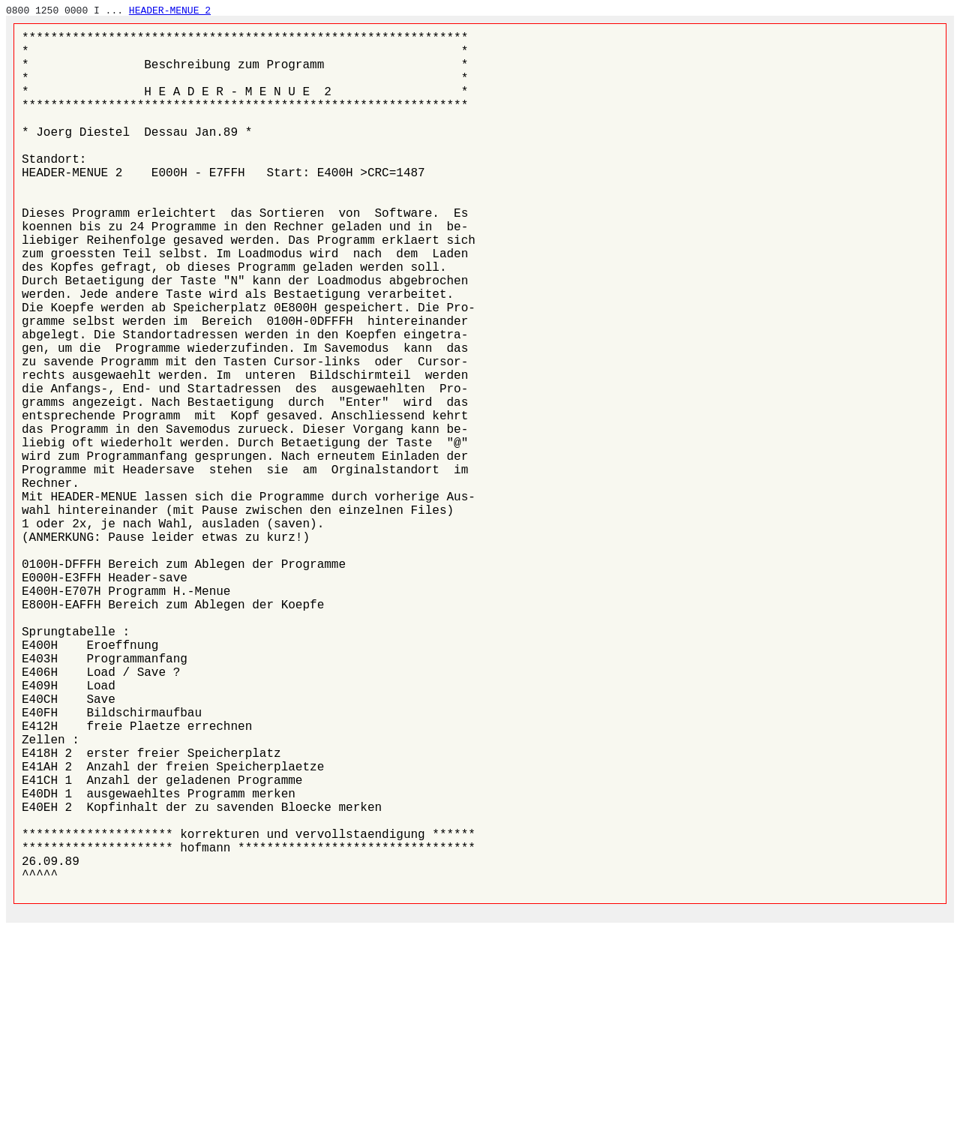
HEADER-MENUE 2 (170, 10)
